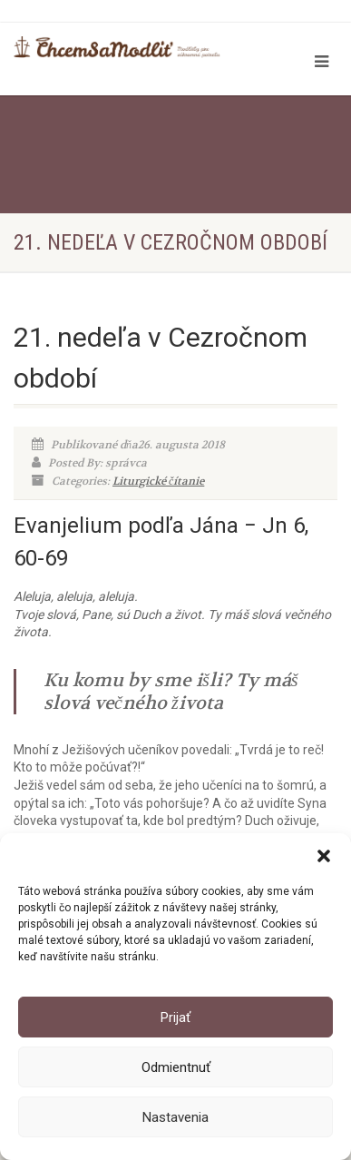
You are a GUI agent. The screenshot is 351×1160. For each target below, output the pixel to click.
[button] (324, 856)
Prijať (175, 1017)
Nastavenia (175, 1117)
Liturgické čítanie (158, 481)
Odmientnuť (175, 1067)
